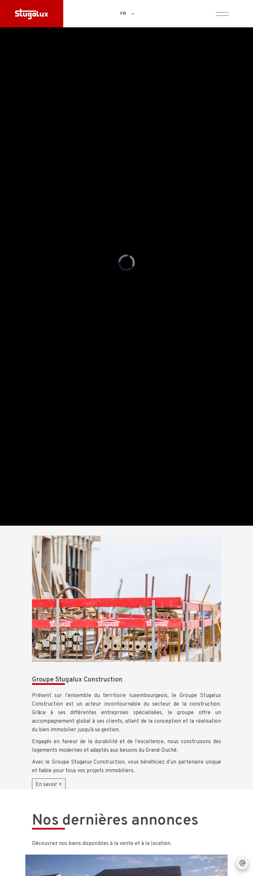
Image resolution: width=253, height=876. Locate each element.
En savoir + (49, 784)
